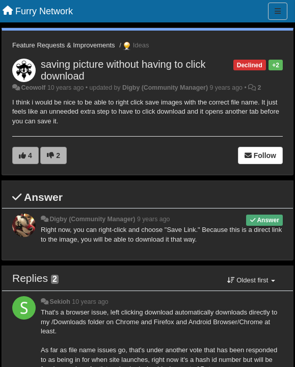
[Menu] (277, 11)
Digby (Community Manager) (165, 87)
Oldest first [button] (251, 280)
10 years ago (90, 301)
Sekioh (59, 301)
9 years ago (153, 219)
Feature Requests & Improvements (63, 45)
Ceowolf (33, 87)
